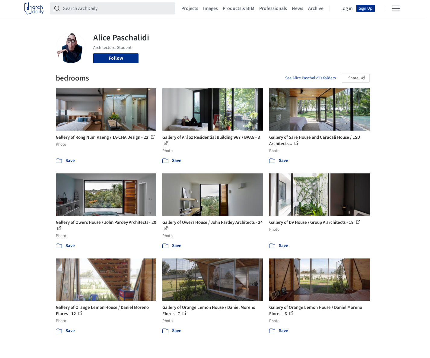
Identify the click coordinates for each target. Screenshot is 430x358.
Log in (346, 8)
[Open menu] (396, 8)
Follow (116, 58)
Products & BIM (238, 8)
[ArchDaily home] (34, 8)
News (297, 8)
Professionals (273, 8)
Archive (315, 8)
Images (210, 8)
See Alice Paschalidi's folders (310, 78)
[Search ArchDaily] (117, 8)
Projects (189, 8)
